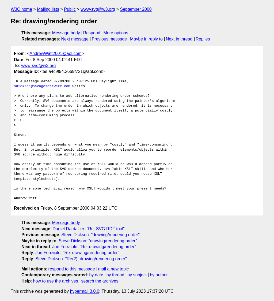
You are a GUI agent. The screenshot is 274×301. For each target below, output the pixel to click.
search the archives (100, 281)
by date (96, 275)
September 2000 (135, 9)
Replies (203, 39)
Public (70, 9)
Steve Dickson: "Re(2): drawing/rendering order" (81, 259)
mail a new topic (113, 269)
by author (159, 275)
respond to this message (71, 269)
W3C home (21, 9)
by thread (115, 275)
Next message (75, 39)
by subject (137, 275)
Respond (91, 33)
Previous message (109, 39)
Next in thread (179, 39)
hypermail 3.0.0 (84, 291)
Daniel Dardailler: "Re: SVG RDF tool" (89, 228)
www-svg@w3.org (98, 9)
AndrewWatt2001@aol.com (55, 53)
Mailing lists (48, 9)
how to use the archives (55, 281)
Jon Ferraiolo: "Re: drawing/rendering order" (94, 246)
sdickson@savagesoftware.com (42, 86)
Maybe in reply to (146, 39)
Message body (66, 33)
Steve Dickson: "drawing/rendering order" (100, 234)
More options (116, 33)
